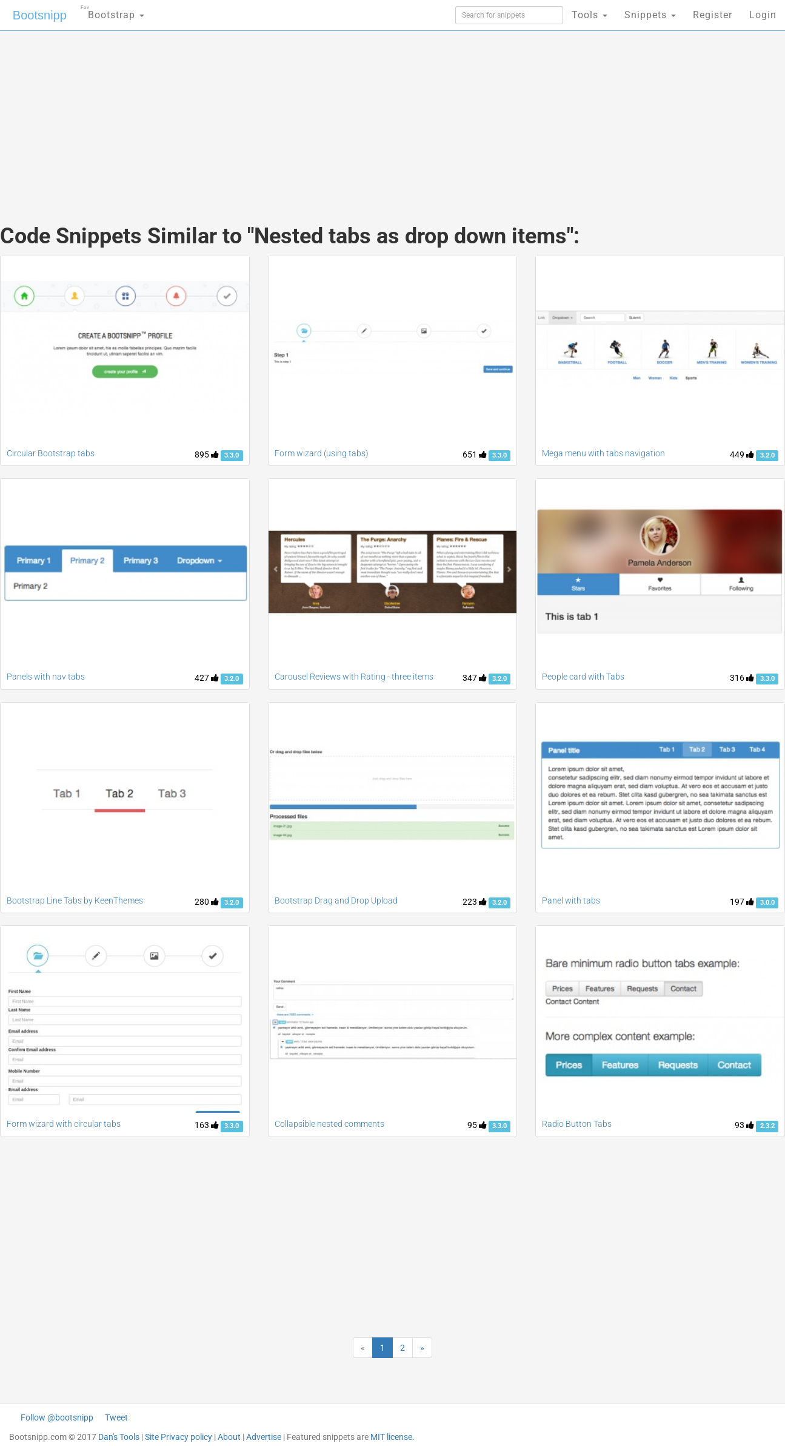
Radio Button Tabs (577, 1124)
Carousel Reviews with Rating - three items (354, 676)
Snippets (650, 15)
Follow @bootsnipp (57, 1417)
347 (475, 678)
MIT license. (392, 1437)
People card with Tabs (583, 676)
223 (475, 902)
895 (207, 454)
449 (742, 454)
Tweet (116, 1417)
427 (207, 678)
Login (763, 15)
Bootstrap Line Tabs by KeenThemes (75, 900)
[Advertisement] (302, 115)
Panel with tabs (571, 900)
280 (207, 902)
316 (742, 678)
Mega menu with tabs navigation (603, 453)
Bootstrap (112, 11)
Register (712, 15)
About (229, 1437)
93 (744, 1125)
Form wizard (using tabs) (322, 453)
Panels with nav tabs (46, 676)
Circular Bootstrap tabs (51, 453)
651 (475, 454)
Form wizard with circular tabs (64, 1124)
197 (742, 902)
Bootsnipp (40, 15)
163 (207, 1125)
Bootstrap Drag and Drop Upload (336, 900)
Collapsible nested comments (329, 1124)
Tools (589, 15)
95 (477, 1125)
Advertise (263, 1437)
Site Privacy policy (178, 1437)
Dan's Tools (118, 1437)
